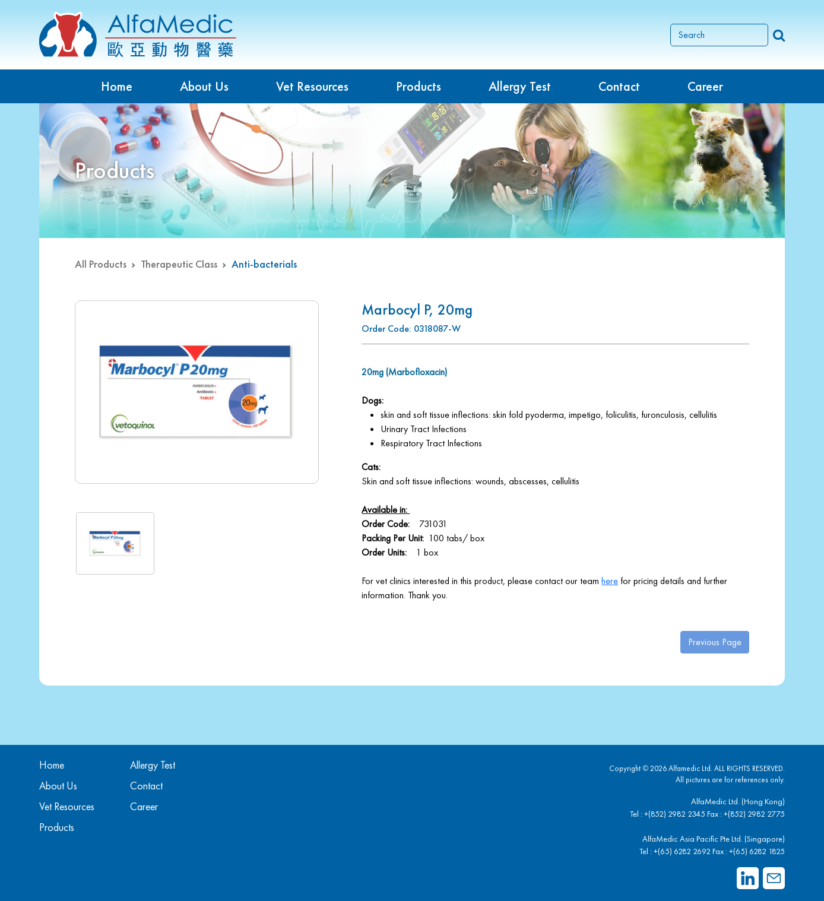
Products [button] (418, 86)
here (609, 581)
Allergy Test (152, 765)
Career (705, 86)
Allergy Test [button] (520, 86)
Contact (619, 86)
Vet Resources (312, 86)
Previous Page (714, 642)
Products (56, 827)
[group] (196, 392)
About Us (204, 86)
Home (116, 86)
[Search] (719, 35)
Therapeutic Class (179, 264)
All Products (100, 264)
